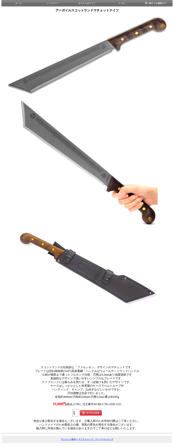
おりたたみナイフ (86, 3)
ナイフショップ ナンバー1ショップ (95, 439)
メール (121, 3)
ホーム (18, 3)
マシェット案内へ (69, 439)
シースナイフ (52, 3)
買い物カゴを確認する (155, 3)
